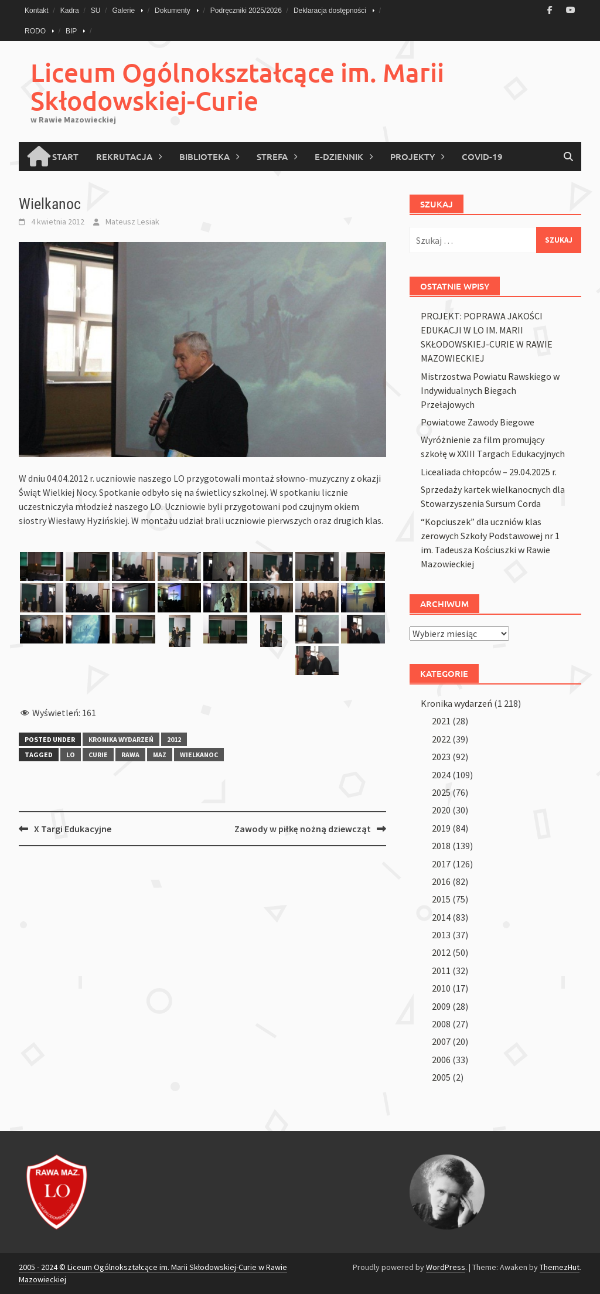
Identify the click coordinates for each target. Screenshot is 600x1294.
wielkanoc (199, 754)
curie (98, 754)
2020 (441, 810)
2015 (441, 899)
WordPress (445, 1267)
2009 (441, 1006)
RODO (35, 31)
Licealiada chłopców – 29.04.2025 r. (489, 472)
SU (96, 10)
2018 (441, 846)
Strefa (272, 156)
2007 (441, 1041)
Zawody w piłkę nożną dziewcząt (302, 829)
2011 (441, 970)
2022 (441, 739)
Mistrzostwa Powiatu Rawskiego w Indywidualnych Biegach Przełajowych (490, 390)
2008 (441, 1024)
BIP (71, 31)
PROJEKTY (412, 156)
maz (159, 754)
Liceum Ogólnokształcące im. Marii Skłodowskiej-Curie (237, 86)
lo (70, 754)
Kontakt (37, 10)
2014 (441, 917)
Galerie (123, 10)
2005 (441, 1077)
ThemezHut (559, 1267)
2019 (441, 828)
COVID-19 (482, 156)
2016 (441, 881)
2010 (441, 988)
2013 (441, 935)
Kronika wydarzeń (121, 739)
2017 (441, 864)
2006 (441, 1059)
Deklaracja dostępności (330, 10)
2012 (174, 739)
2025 (441, 792)
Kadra (69, 10)
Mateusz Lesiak (132, 221)
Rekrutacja (124, 156)
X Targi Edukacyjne (72, 829)
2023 (441, 756)
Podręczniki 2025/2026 (246, 10)
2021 (441, 721)
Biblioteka (204, 156)
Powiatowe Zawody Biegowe (477, 422)
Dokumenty (172, 10)
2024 (441, 775)
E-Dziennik (339, 156)
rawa (130, 754)
